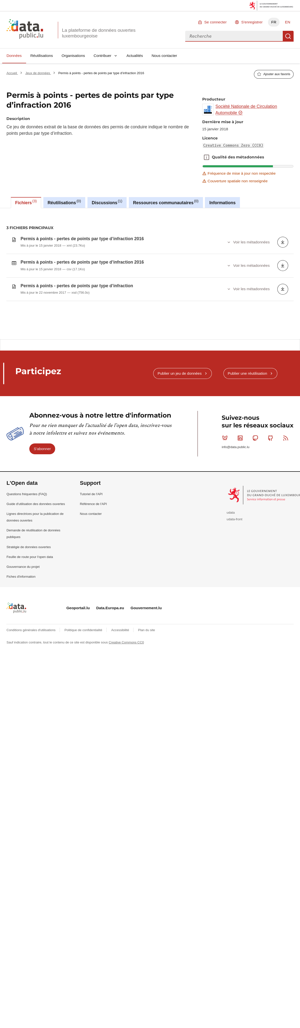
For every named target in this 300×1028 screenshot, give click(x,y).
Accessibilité (120, 658)
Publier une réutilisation (247, 402)
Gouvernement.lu (146, 636)
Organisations (73, 55)
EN (287, 22)
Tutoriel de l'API (91, 522)
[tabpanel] (150, 273)
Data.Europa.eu (110, 636)
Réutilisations (41, 55)
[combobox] (234, 36)
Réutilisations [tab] (64, 202)
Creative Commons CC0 (126, 671)
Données (14, 55)
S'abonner (42, 477)
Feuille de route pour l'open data (29, 585)
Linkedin (241, 466)
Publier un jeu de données (180, 402)
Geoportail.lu (78, 636)
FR (273, 22)
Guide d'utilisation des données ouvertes (35, 532)
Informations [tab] (222, 202)
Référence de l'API (93, 532)
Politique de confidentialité (84, 658)
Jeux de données (38, 73)
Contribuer (102, 55)
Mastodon (256, 466)
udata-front (234, 548)
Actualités (135, 55)
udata (231, 541)
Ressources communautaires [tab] (166, 202)
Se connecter (215, 22)
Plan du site (146, 658)
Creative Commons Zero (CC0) (233, 145)
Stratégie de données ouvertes (28, 575)
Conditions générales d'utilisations (31, 658)
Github (271, 466)
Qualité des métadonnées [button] (206, 157)
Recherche (288, 36)
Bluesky (226, 466)
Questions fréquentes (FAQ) (26, 522)
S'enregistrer (252, 22)
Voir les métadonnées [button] (251, 242)
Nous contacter (164, 55)
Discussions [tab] (107, 202)
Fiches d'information (20, 605)
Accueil (12, 73)
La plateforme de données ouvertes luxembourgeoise (98, 33)
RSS (287, 466)
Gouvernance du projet (22, 595)
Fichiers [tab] (26, 202)
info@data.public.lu (235, 475)
